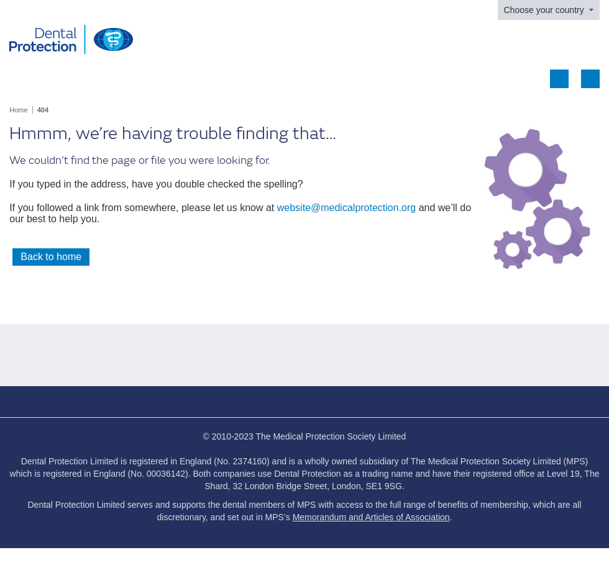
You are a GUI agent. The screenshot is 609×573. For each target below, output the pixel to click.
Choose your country (544, 10)
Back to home (51, 256)
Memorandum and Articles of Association (371, 517)
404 (42, 110)
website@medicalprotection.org (346, 207)
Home (18, 110)
